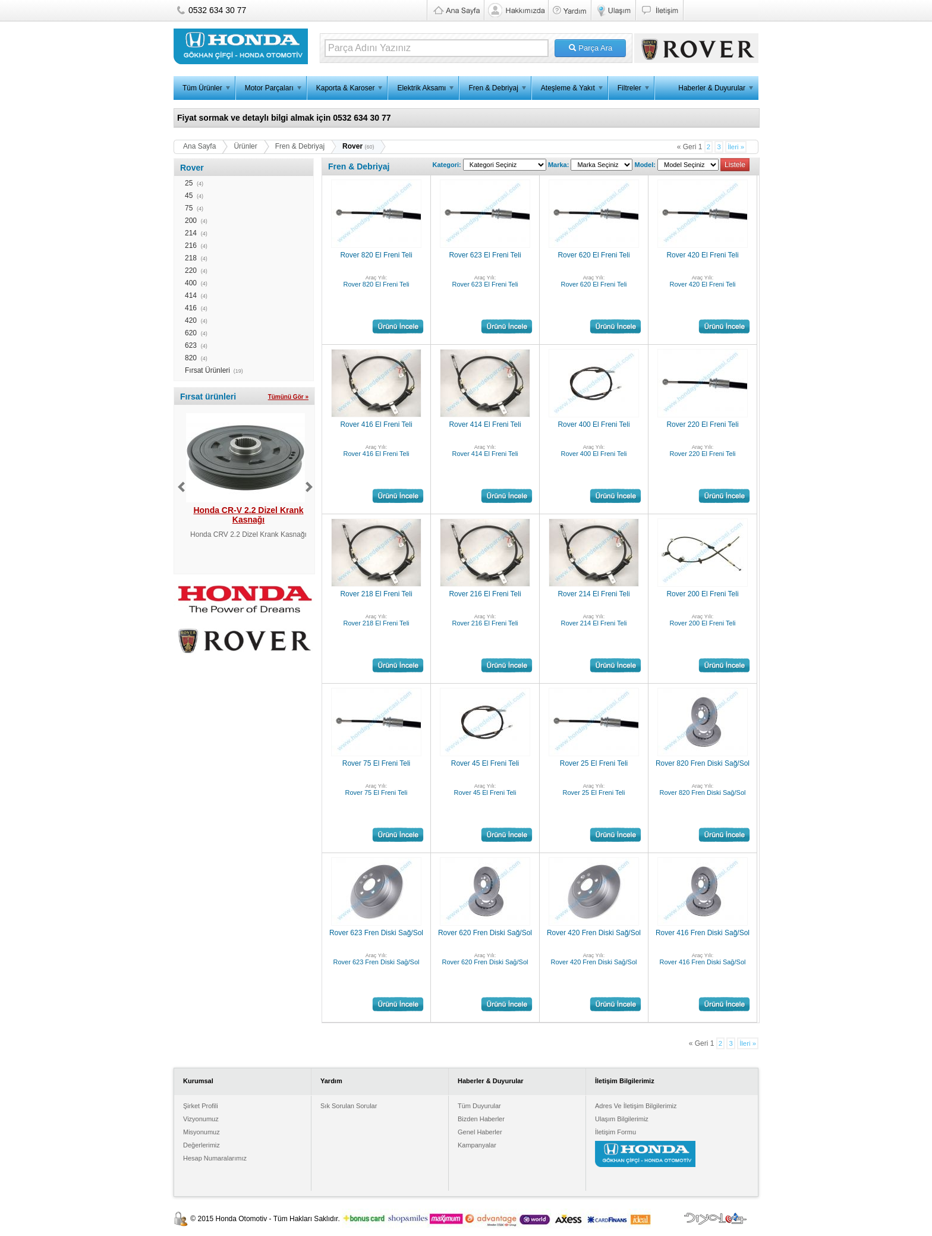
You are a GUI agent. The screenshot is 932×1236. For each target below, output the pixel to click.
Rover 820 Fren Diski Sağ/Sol (703, 763)
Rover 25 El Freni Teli (594, 763)
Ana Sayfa (199, 146)
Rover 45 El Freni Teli (485, 763)
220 (191, 270)
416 (191, 308)
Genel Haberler (480, 1132)
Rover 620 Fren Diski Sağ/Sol (485, 933)
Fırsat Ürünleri (207, 370)
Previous (181, 487)
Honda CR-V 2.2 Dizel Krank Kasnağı (248, 514)
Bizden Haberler (481, 1118)
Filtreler (629, 88)
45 (189, 195)
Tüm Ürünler (202, 88)
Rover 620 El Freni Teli (593, 255)
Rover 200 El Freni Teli (702, 594)
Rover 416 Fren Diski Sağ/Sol (703, 933)
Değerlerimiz (201, 1145)
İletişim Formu (615, 1132)
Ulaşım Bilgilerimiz (621, 1118)
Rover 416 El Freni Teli (376, 424)
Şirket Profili (200, 1105)
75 (189, 208)
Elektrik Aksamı (421, 88)
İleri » (736, 146)
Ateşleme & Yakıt (568, 88)
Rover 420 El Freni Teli (702, 255)
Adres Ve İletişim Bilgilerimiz (636, 1105)
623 (191, 345)
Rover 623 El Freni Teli (485, 255)
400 (191, 283)
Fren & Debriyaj (493, 88)
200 (191, 220)
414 (191, 295)
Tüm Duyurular (479, 1105)
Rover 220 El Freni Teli (702, 424)
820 (191, 358)
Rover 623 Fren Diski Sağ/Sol (376, 933)
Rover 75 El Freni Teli (376, 763)
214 (191, 233)
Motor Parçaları (269, 88)
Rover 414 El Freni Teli (485, 424)
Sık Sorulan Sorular (348, 1105)
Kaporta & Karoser (345, 88)
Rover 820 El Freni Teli (376, 255)
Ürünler (245, 146)
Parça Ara (590, 47)
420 (191, 320)
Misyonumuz (201, 1132)
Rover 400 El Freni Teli (593, 424)
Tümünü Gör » (288, 397)
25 (189, 183)
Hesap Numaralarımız (215, 1158)
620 (191, 333)
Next (309, 487)
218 (191, 258)
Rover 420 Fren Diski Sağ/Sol (594, 933)
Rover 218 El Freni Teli (376, 594)
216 (191, 245)
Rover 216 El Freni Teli (485, 594)
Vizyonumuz (201, 1118)
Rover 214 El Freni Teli (593, 594)
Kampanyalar (477, 1145)
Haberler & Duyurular (711, 88)
